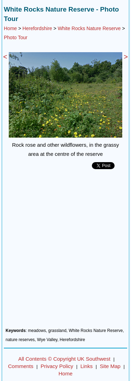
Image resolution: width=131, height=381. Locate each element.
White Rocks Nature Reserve (89, 28)
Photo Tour (15, 37)
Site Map (110, 366)
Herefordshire (37, 28)
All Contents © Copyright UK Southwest (64, 359)
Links (86, 366)
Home (10, 28)
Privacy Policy (57, 366)
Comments (21, 366)
